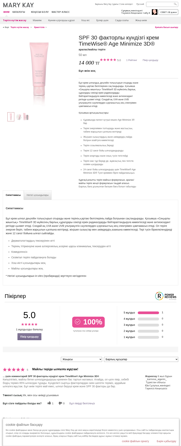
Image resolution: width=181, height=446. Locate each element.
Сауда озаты (122, 20)
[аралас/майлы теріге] (39, 71)
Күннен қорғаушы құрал (61, 20)
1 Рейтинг (131, 60)
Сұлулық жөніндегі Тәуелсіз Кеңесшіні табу (134, 11)
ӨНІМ (6, 12)
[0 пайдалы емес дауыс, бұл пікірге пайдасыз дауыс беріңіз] (61, 403)
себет (168, 12)
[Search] (162, 4)
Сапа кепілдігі (126, 4)
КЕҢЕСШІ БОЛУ (40, 12)
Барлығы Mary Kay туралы (106, 4)
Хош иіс (85, 20)
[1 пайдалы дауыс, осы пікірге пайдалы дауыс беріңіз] (50, 403)
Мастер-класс (61, 12)
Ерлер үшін (102, 20)
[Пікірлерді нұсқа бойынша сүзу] (141, 359)
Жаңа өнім (141, 20)
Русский (140, 4)
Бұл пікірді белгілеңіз (82, 403)
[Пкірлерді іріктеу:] (81, 359)
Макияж (37, 20)
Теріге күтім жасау (14, 20)
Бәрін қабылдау (166, 441)
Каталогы (18, 12)
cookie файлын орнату (135, 441)
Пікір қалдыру (150, 60)
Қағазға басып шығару (166, 27)
